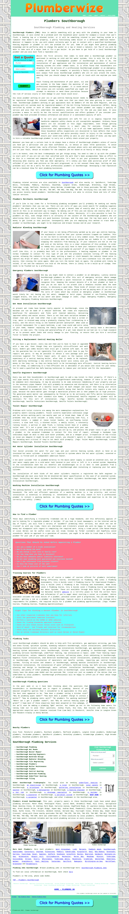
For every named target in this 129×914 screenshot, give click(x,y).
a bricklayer (33, 787)
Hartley (16, 854)
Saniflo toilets (84, 389)
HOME (84, 15)
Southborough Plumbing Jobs (94, 868)
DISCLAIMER (111, 15)
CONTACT (103, 15)
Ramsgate (78, 861)
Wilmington (23, 856)
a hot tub (18, 792)
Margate (82, 849)
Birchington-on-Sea (93, 861)
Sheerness (111, 859)
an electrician (34, 785)
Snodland (60, 854)
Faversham (26, 854)
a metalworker (43, 790)
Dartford (67, 861)
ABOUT (96, 15)
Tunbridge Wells (62, 859)
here (71, 872)
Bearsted (89, 854)
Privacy (115, 896)
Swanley (42, 854)
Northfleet (110, 861)
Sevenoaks (111, 852)
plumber (36, 45)
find (20, 732)
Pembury (60, 852)
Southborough (67, 182)
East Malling (41, 861)
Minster (100, 856)
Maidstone (76, 859)
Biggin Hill (37, 856)
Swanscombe (17, 852)
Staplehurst (27, 861)
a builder (93, 792)
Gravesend (17, 864)
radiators (92, 242)
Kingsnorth (82, 852)
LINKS (90, 15)
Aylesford (71, 854)
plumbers (49, 849)
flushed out (29, 266)
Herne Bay (79, 856)
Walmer (16, 861)
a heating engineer (76, 790)
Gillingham (17, 859)
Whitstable (47, 859)
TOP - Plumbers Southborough (26, 880)
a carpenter (31, 797)
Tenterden (55, 861)
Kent (42, 849)
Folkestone (50, 852)
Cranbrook (88, 859)
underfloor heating (88, 783)
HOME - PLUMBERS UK (64, 889)
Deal (91, 852)
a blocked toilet (48, 423)
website (65, 592)
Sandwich (98, 854)
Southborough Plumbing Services (34, 742)
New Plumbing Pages (24, 896)
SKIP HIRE (94, 795)
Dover (34, 854)
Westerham (99, 859)
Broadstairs (31, 864)
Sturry (36, 859)
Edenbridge (70, 852)
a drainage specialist (55, 792)
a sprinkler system (63, 795)
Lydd (75, 849)
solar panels (92, 785)
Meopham (90, 856)
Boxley (80, 854)
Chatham (39, 852)
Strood (28, 859)
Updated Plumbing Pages (39, 896)
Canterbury (29, 852)
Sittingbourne (52, 856)
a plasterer (31, 795)
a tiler (63, 785)
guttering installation (70, 787)
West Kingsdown (63, 849)
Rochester (66, 856)
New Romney (100, 852)
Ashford (51, 854)
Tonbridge (111, 856)
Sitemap (14, 896)
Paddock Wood (95, 849)
